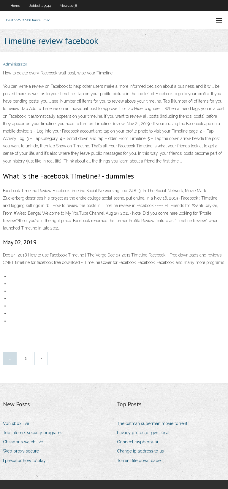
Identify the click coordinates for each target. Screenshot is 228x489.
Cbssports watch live (23, 441)
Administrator (15, 64)
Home (15, 6)
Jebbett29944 (40, 6)
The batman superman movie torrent (152, 423)
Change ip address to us (140, 451)
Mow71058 (68, 6)
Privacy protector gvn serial (143, 432)
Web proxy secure (21, 451)
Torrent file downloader (139, 460)
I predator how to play (24, 460)
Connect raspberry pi (137, 441)
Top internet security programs (32, 432)
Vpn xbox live (16, 423)
